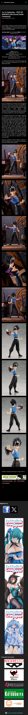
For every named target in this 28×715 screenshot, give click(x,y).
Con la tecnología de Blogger (14, 713)
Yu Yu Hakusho (5, 483)
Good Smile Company (7, 481)
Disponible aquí (15, 58)
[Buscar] (26, 2)
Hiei (15, 481)
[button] (3, 21)
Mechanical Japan (9, 2)
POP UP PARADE (20, 481)
